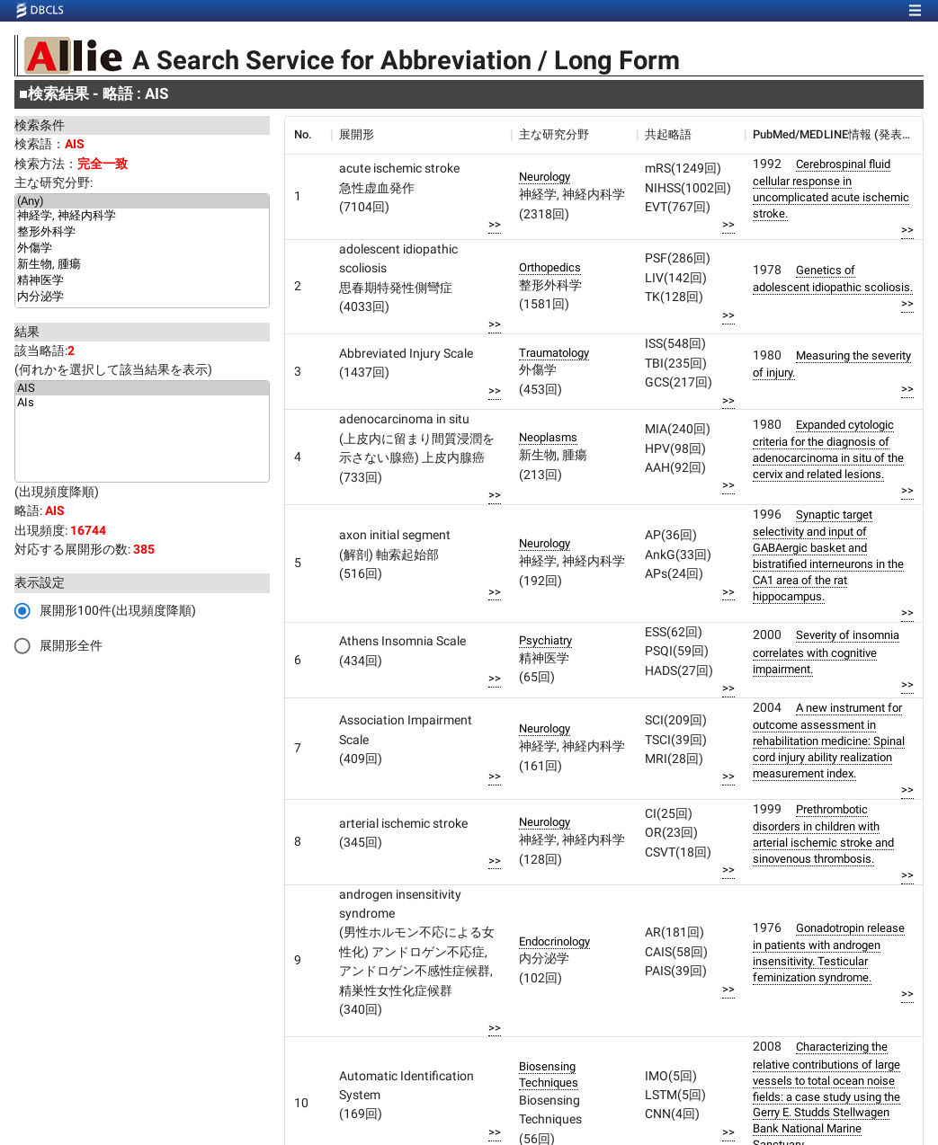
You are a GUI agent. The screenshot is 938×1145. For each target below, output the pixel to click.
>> (494, 224)
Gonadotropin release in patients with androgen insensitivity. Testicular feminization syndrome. (829, 952)
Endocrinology (554, 941)
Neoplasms (548, 437)
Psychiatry (545, 640)
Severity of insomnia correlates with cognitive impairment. (826, 651)
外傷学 (142, 249)
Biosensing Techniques (548, 1074)
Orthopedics (550, 267)
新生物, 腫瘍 (142, 265)
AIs (142, 402)
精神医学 (142, 281)
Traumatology (554, 352)
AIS (142, 388)
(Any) (142, 201)
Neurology (544, 176)
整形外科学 (142, 233)
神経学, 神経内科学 (142, 217)
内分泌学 (142, 297)
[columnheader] (307, 135)
